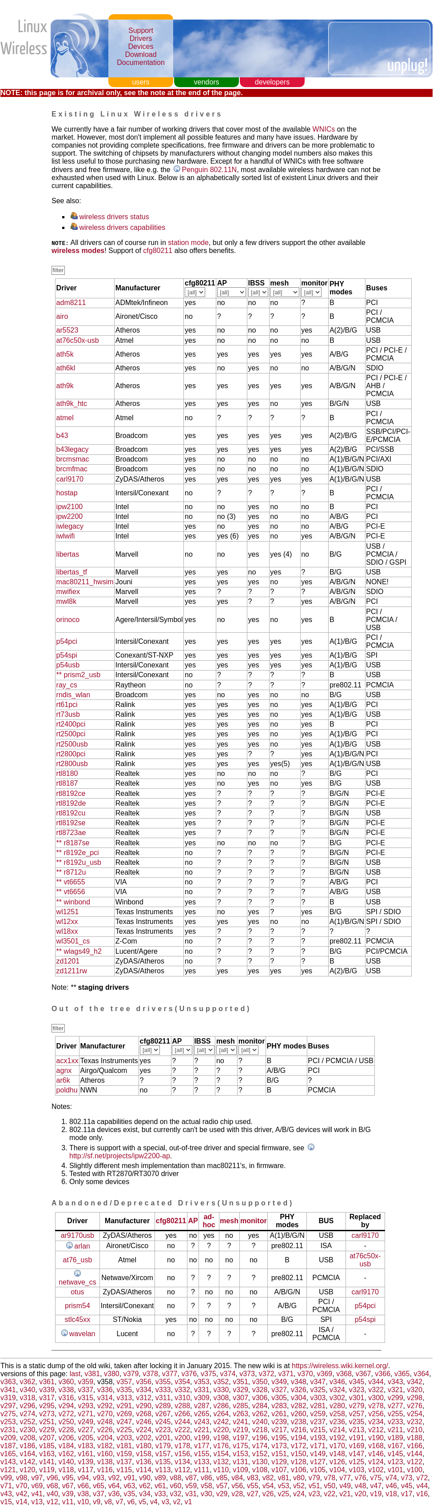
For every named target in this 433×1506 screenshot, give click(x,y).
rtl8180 (67, 773)
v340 (28, 1390)
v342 (414, 1382)
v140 (66, 1462)
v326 (298, 1390)
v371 (286, 1373)
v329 (240, 1390)
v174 (260, 1446)
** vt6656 (70, 892)
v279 (357, 1406)
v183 (85, 1446)
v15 (6, 1502)
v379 (131, 1373)
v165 (8, 1454)
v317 (47, 1398)
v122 (414, 1462)
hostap (67, 493)
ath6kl (65, 368)
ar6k (63, 1080)
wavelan (82, 1333)
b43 (62, 435)
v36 (114, 1494)
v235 (357, 1422)
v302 (337, 1398)
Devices (141, 46)
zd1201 (68, 961)
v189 (395, 1438)
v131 (240, 1462)
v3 (165, 1502)
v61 (160, 1486)
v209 (8, 1438)
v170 (337, 1446)
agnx (64, 1070)
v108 (260, 1470)
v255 (395, 1414)
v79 (314, 1478)
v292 (105, 1406)
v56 (237, 1486)
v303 (318, 1398)
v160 (105, 1454)
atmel (65, 418)
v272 (66, 1414)
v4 (154, 1502)
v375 (208, 1373)
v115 (124, 1470)
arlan (82, 1246)
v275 (8, 1414)
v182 (105, 1446)
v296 (28, 1406)
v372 (266, 1373)
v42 (22, 1494)
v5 (142, 1502)
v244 (182, 1422)
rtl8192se (71, 823)
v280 (337, 1406)
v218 (260, 1430)
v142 (28, 1462)
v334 (143, 1390)
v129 (279, 1462)
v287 (202, 1406)
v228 (66, 1430)
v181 (124, 1446)
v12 (52, 1502)
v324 (337, 1390)
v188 (414, 1438)
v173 (279, 1446)
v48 (360, 1486)
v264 (221, 1414)
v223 (163, 1430)
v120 (28, 1470)
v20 (360, 1494)
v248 (105, 1422)
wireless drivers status (114, 217)
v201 (163, 1438)
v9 (96, 1502)
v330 (221, 1390)
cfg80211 (157, 250)
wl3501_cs (73, 941)
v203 (124, 1438)
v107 (279, 1470)
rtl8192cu (71, 813)
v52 (299, 1486)
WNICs (324, 129)
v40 (52, 1494)
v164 (28, 1454)
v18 (391, 1494)
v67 (68, 1486)
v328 (260, 1390)
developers (272, 82)
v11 (68, 1502)
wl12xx (67, 921)
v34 (145, 1494)
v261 (279, 1414)
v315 (85, 1398)
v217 (279, 1430)
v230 (28, 1430)
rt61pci (67, 704)
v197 (240, 1438)
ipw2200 (69, 516)
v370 (305, 1373)
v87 (191, 1478)
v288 (182, 1406)
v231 (8, 1430)
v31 (191, 1494)
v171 (318, 1446)
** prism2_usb (78, 675)
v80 (299, 1478)
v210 (414, 1430)
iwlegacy (69, 526)
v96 (52, 1478)
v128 (298, 1462)
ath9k (65, 386)
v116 (105, 1470)
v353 (202, 1382)
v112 (182, 1470)
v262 (260, 1414)
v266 (182, 1414)
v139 (85, 1462)
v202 (143, 1438)
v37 (98, 1494)
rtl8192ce (71, 793)
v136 (143, 1462)
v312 (143, 1398)
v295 (47, 1406)
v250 (66, 1422)
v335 (124, 1390)
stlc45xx (78, 1319)
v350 (260, 1382)
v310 (182, 1398)
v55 (252, 1486)
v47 (376, 1486)
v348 (298, 1382)
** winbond (73, 902)
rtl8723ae (71, 832)
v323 (357, 1390)
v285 (240, 1406)
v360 (66, 1382)
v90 (145, 1478)
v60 (176, 1486)
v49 (345, 1486)
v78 (329, 1478)
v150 (298, 1454)
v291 (124, 1406)
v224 (143, 1430)
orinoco (67, 619)
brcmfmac (71, 469)
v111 (202, 1470)
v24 (299, 1494)
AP (193, 1221)
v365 (402, 1373)
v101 (395, 1470)
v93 (98, 1478)
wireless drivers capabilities (122, 227)
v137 (124, 1462)
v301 (357, 1398)
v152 (260, 1454)
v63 (129, 1486)
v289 (163, 1406)
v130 (260, 1462)
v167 (395, 1446)
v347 (318, 1382)
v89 (160, 1478)
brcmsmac (72, 459)
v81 (283, 1478)
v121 (8, 1470)
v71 (6, 1486)
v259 (318, 1414)
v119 (47, 1470)
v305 (279, 1398)
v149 (318, 1454)
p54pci (66, 641)
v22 (329, 1494)
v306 (260, 1398)
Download (140, 54)
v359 (85, 1382)
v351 (240, 1382)
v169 (357, 1446)
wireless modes (78, 250)
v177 (202, 1446)
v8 (108, 1502)
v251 (47, 1422)
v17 (407, 1494)
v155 (202, 1454)
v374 (228, 1373)
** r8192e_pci (77, 852)
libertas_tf (71, 572)
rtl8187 (67, 783)
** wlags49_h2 (79, 951)
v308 (221, 1398)
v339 (47, 1390)
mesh (229, 1221)
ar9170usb (78, 1235)
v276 (414, 1406)
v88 (176, 1478)
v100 (414, 1470)
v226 (105, 1430)
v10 (83, 1502)
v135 (163, 1462)
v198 (221, 1438)
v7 (119, 1502)
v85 (222, 1478)
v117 (85, 1470)
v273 (47, 1414)
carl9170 (69, 479)
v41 (37, 1494)
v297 (8, 1406)
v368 (344, 1373)
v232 (414, 1422)
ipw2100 (69, 506)
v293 (85, 1406)
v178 (182, 1446)
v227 (85, 1430)
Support (140, 30)
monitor (253, 1221)
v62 (145, 1486)
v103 (357, 1470)
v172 (298, 1446)
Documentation (141, 62)
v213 (357, 1430)
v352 (221, 1382)
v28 (237, 1494)
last (75, 1373)
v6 (131, 1502)
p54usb (68, 665)
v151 (279, 1454)
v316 (66, 1398)
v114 (143, 1470)
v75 (376, 1478)
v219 (240, 1430)
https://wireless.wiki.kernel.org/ (340, 1365)
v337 (85, 1390)
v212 (376, 1430)
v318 (28, 1398)
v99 (6, 1478)
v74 (391, 1478)
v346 (337, 1382)
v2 (177, 1502)
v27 (252, 1494)
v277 (395, 1406)
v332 (182, 1390)
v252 (28, 1422)
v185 (47, 1446)
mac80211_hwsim (85, 582)
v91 (129, 1478)
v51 (314, 1486)
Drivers (141, 38)
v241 (240, 1422)
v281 (318, 1406)
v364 (421, 1373)
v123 (395, 1462)
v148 (337, 1454)
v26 (268, 1494)
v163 (47, 1454)
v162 (66, 1454)
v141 (47, 1462)
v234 (376, 1422)
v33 (160, 1494)
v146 (376, 1454)
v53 (283, 1486)
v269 (124, 1414)
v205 (85, 1438)
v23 (314, 1494)
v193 (318, 1438)
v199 (202, 1438)
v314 (105, 1398)
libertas (67, 554)
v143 (8, 1462)
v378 (150, 1373)
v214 (337, 1430)
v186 (28, 1446)
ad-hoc (209, 1221)
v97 (37, 1478)
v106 (298, 1470)
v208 (28, 1438)
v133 (202, 1462)
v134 (182, 1462)
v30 (206, 1494)
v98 (22, 1478)
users (140, 82)
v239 (279, 1422)
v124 (376, 1462)
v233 (395, 1422)
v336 (105, 1390)
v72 (422, 1478)
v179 (163, 1446)
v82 (268, 1478)
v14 (22, 1502)
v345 (357, 1382)
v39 (68, 1494)
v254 (414, 1414)
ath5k (65, 354)
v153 (240, 1454)
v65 (98, 1486)
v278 (376, 1406)
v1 (188, 1502)
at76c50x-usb (77, 340)
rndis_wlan (73, 695)
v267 (163, 1414)
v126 (337, 1462)
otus (77, 1292)
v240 (260, 1422)
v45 (407, 1486)
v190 (376, 1438)
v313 (124, 1398)
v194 (298, 1438)
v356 (143, 1382)
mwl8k (66, 601)
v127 (318, 1462)
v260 (298, 1414)
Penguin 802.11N (209, 169)
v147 (357, 1454)
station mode (188, 242)
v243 (202, 1422)
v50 (329, 1486)
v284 (260, 1406)
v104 (337, 1470)
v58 (206, 1486)
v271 (85, 1414)
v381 (92, 1373)
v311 (163, 1398)
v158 (143, 1454)
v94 (83, 1478)
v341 (8, 1390)
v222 (182, 1430)
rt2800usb (72, 763)
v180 (143, 1446)
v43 (6, 1494)
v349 (279, 1382)
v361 (47, 1382)
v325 (318, 1390)
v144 (414, 1454)
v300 (376, 1398)
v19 (376, 1494)
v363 (8, 1382)
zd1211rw (71, 971)
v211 (395, 1430)
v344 (376, 1382)
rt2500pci (71, 734)
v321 (395, 1390)
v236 (337, 1422)
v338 (66, 1390)
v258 (337, 1414)
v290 (143, 1406)
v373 (247, 1373)
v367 (363, 1373)
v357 (124, 1382)
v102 (376, 1470)
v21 (345, 1494)
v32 (176, 1494)
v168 (376, 1446)
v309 (202, 1398)
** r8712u (71, 872)
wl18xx (67, 931)
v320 (414, 1390)
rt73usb (68, 714)
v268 (143, 1414)
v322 (376, 1390)
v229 (47, 1430)
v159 (124, 1454)
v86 (206, 1478)
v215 (318, 1430)
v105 (318, 1470)
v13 (37, 1502)
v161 (85, 1454)
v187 (8, 1446)
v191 (357, 1438)
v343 (395, 1382)
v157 (163, 1454)
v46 (391, 1486)
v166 (414, 1446)
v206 (66, 1438)
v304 (298, 1398)
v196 (260, 1438)
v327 (279, 1390)
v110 (221, 1470)
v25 (283, 1494)
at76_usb (77, 1260)
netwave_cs (77, 1282)
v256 (376, 1414)
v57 (222, 1486)
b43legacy (72, 449)
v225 (124, 1430)
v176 (221, 1446)
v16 (422, 1494)
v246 (143, 1422)
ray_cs (66, 685)
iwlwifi (65, 536)
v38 (83, 1494)
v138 (105, 1462)
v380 (111, 1373)
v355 (163, 1382)
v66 (83, 1486)
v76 (360, 1478)
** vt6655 (70, 882)
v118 (66, 1470)
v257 (357, 1414)
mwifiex (68, 591)
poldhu (67, 1090)
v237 (318, 1422)
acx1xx (67, 1060)
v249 (85, 1422)
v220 (221, 1430)
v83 (252, 1478)
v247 (124, 1422)
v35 (129, 1494)
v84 (237, 1478)
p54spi (66, 655)
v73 (407, 1478)
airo (62, 316)
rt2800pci (71, 754)
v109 (240, 1470)
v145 (395, 1454)
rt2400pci (71, 724)
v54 (268, 1486)
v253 (8, 1422)
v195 (279, 1438)
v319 (8, 1398)
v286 (221, 1406)
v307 (240, 1398)
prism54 (77, 1305)
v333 (163, 1390)
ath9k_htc (71, 403)
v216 (298, 1430)
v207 (47, 1438)
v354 (182, 1382)
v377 (170, 1373)
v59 (191, 1486)
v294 (66, 1406)
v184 (66, 1446)
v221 (202, 1430)
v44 (422, 1486)
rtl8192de (71, 803)
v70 (22, 1486)
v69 (37, 1486)
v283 (279, 1406)
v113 (163, 1470)
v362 (28, 1382)
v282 (298, 1406)
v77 (345, 1478)
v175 (240, 1446)
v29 (222, 1494)
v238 (298, 1422)
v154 (221, 1454)
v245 (163, 1422)
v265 (202, 1414)
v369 (325, 1373)
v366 (382, 1373)
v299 (395, 1398)
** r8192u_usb (78, 862)
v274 (28, 1414)
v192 (337, 1438)
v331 (202, 1390)
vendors (206, 82)
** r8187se (73, 843)
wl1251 (67, 912)
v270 (105, 1414)
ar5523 (67, 330)
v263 (240, 1414)
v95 (68, 1478)
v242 (221, 1422)
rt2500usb (72, 744)
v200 (182, 1438)
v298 (414, 1398)
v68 (52, 1486)
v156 (182, 1454)
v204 (105, 1438)
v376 (189, 1373)
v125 (357, 1462)
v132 (221, 1462)
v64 (114, 1486)
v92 (114, 1478)
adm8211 (71, 302)
